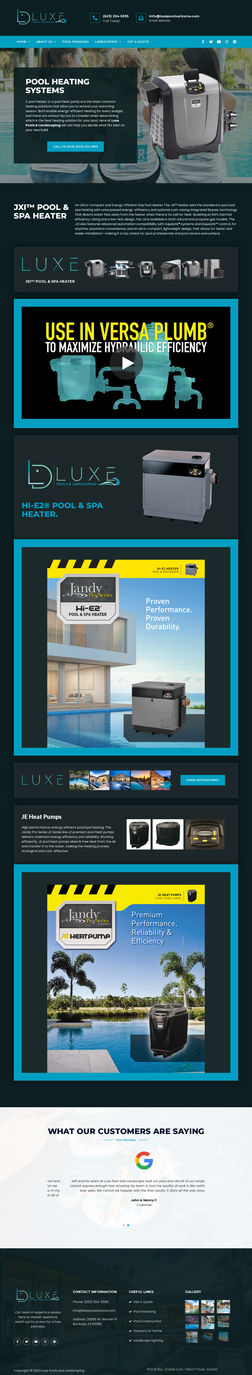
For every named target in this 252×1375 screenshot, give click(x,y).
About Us (46, 42)
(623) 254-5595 (116, 16)
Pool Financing (75, 41)
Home (23, 42)
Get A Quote (138, 41)
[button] (124, 1225)
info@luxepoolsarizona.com (174, 16)
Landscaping (108, 42)
